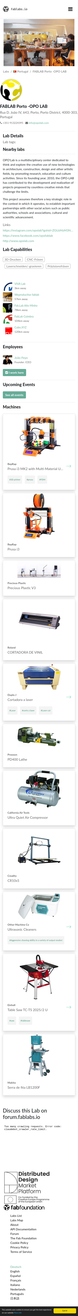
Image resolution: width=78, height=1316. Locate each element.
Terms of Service (21, 1251)
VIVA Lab (19, 283)
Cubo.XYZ (20, 327)
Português (17, 1294)
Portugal (20, 71)
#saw (11, 1020)
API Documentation (23, 1229)
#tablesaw (25, 1020)
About (14, 1224)
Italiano (15, 1285)
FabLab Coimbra (24, 316)
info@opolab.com (39, 122)
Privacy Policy (19, 1247)
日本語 (14, 1298)
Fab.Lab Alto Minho (26, 305)
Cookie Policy (19, 1242)
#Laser (12, 710)
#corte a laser (28, 710)
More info (18, 1312)
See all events (14, 395)
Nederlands (17, 1289)
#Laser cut (45, 710)
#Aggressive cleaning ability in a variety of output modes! (35, 940)
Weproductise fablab (26, 294)
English (15, 1271)
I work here (14, 372)
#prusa (30, 479)
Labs (6, 71)
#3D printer (14, 479)
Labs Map (16, 1220)
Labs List (16, 1215)
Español (15, 1275)
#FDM (42, 479)
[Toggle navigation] (70, 9)
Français (15, 1280)
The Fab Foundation (23, 1238)
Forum (14, 1233)
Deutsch (15, 1266)
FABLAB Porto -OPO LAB (49, 71)
